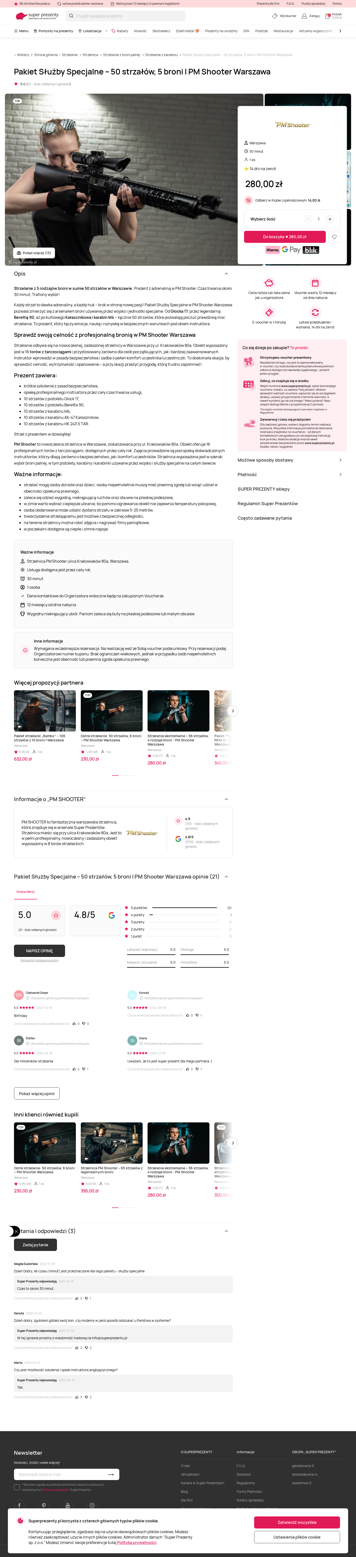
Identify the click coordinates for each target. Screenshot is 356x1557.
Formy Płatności (249, 1491)
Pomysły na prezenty (53, 31)
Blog (184, 1491)
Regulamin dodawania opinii (39, 960)
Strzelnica (90, 54)
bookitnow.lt (302, 1483)
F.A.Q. (290, 3)
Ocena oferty (25, 892)
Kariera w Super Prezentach (202, 1483)
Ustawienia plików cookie (297, 1537)
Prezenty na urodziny (221, 31)
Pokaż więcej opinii (37, 1093)
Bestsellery (161, 31)
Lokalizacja (89, 31)
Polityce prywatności (55, 1490)
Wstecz (23, 54)
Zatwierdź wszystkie (297, 1522)
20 (229, 907)
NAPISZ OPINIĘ (39, 951)
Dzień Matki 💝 (187, 31)
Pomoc (337, 3)
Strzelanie (70, 54)
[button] (232, 711)
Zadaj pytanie (35, 1245)
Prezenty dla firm (268, 3)
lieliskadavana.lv (304, 1474)
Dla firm (187, 1500)
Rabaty (119, 31)
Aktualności (190, 1474)
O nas (185, 1465)
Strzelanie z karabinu (161, 54)
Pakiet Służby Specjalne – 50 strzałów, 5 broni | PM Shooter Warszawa (237, 54)
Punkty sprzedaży (313, 3)
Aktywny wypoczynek (316, 31)
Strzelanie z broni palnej (121, 54)
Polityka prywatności (136, 1542)
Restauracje (283, 31)
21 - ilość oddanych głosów (48, 84)
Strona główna (46, 54)
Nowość (140, 31)
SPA (246, 31)
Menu (21, 31)
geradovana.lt (303, 1465)
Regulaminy (246, 1483)
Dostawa (244, 1474)
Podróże (261, 31)
